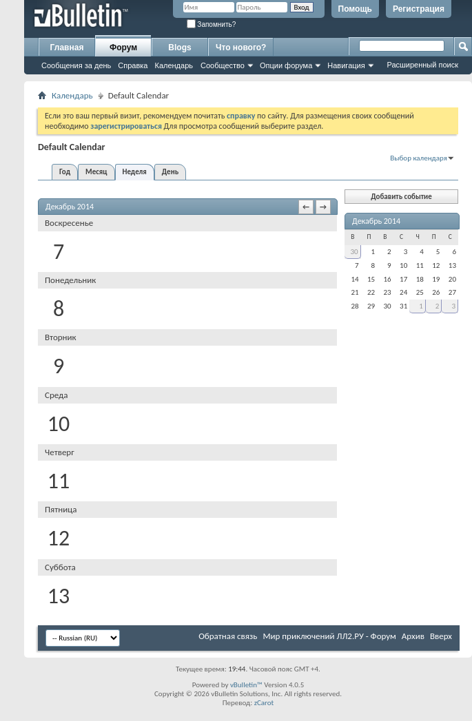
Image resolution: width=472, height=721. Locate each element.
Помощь (355, 9)
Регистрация (418, 9)
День (170, 171)
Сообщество (223, 65)
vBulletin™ (246, 684)
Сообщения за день (76, 65)
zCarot (264, 702)
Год (64, 171)
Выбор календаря (418, 158)
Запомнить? (211, 24)
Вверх (441, 636)
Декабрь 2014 (376, 221)
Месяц (96, 171)
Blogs (179, 47)
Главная (67, 47)
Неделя (135, 171)
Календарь (173, 65)
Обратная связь (227, 636)
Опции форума (286, 65)
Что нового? (241, 47)
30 (354, 251)
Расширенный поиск (422, 65)
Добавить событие (401, 196)
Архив (413, 636)
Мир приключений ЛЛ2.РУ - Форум (329, 636)
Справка (132, 65)
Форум (123, 47)
